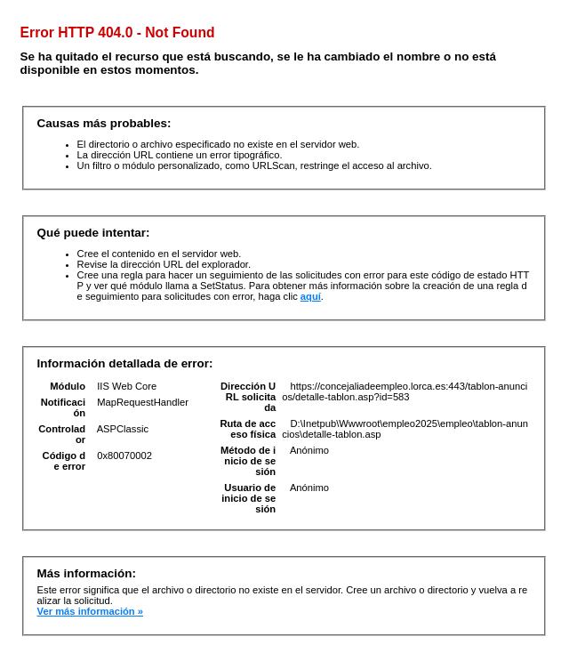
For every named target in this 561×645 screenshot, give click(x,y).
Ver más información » (90, 611)
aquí (311, 296)
